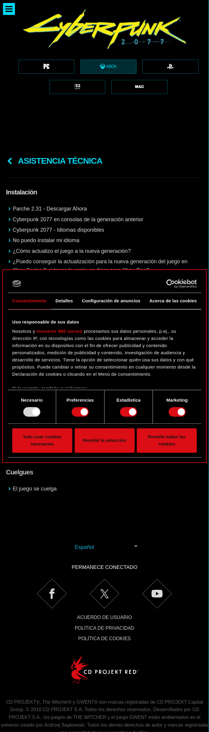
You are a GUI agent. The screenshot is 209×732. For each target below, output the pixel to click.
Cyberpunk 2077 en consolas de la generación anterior (78, 190)
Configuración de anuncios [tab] (111, 300)
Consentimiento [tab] (29, 300)
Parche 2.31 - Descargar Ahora (50, 179)
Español (84, 517)
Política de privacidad (104, 598)
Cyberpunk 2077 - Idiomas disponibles (58, 200)
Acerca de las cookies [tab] (173, 300)
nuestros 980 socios (59, 331)
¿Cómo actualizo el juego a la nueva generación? (72, 221)
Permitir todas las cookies (167, 440)
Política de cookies (104, 608)
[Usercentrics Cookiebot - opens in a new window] (171, 283)
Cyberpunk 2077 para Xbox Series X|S (59, 251)
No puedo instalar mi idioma (46, 210)
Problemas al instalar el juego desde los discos (69, 261)
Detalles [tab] (64, 300)
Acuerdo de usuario (104, 587)
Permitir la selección (104, 440)
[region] (104, 59)
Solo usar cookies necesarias (42, 440)
